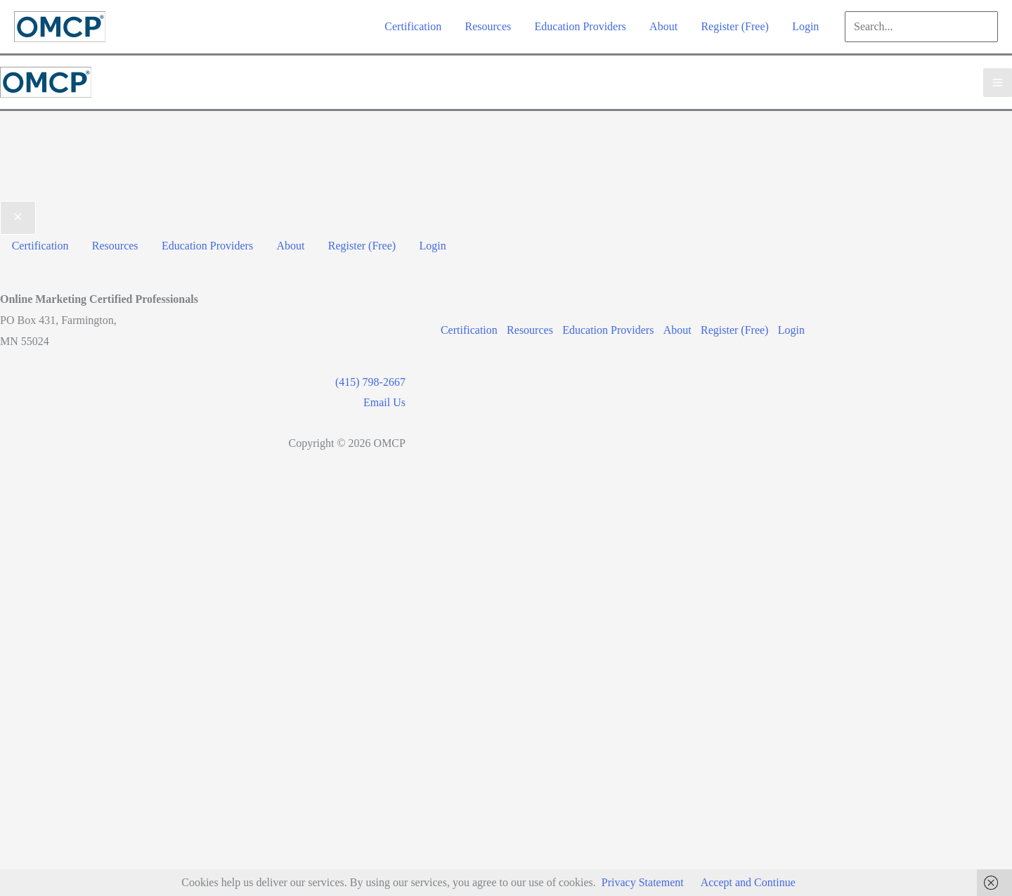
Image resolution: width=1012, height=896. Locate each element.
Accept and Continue (748, 882)
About (678, 328)
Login (795, 328)
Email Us (379, 400)
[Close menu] (18, 218)
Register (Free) (737, 328)
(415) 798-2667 (365, 380)
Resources (527, 328)
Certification (464, 328)
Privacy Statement (643, 882)
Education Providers (607, 328)
